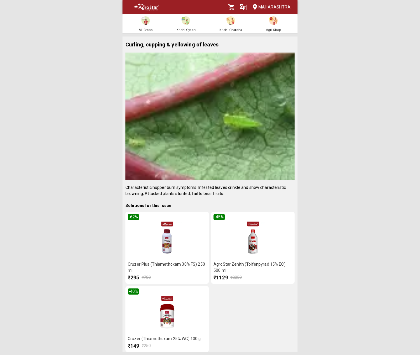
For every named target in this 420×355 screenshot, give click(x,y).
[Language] (243, 7)
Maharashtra (269, 7)
